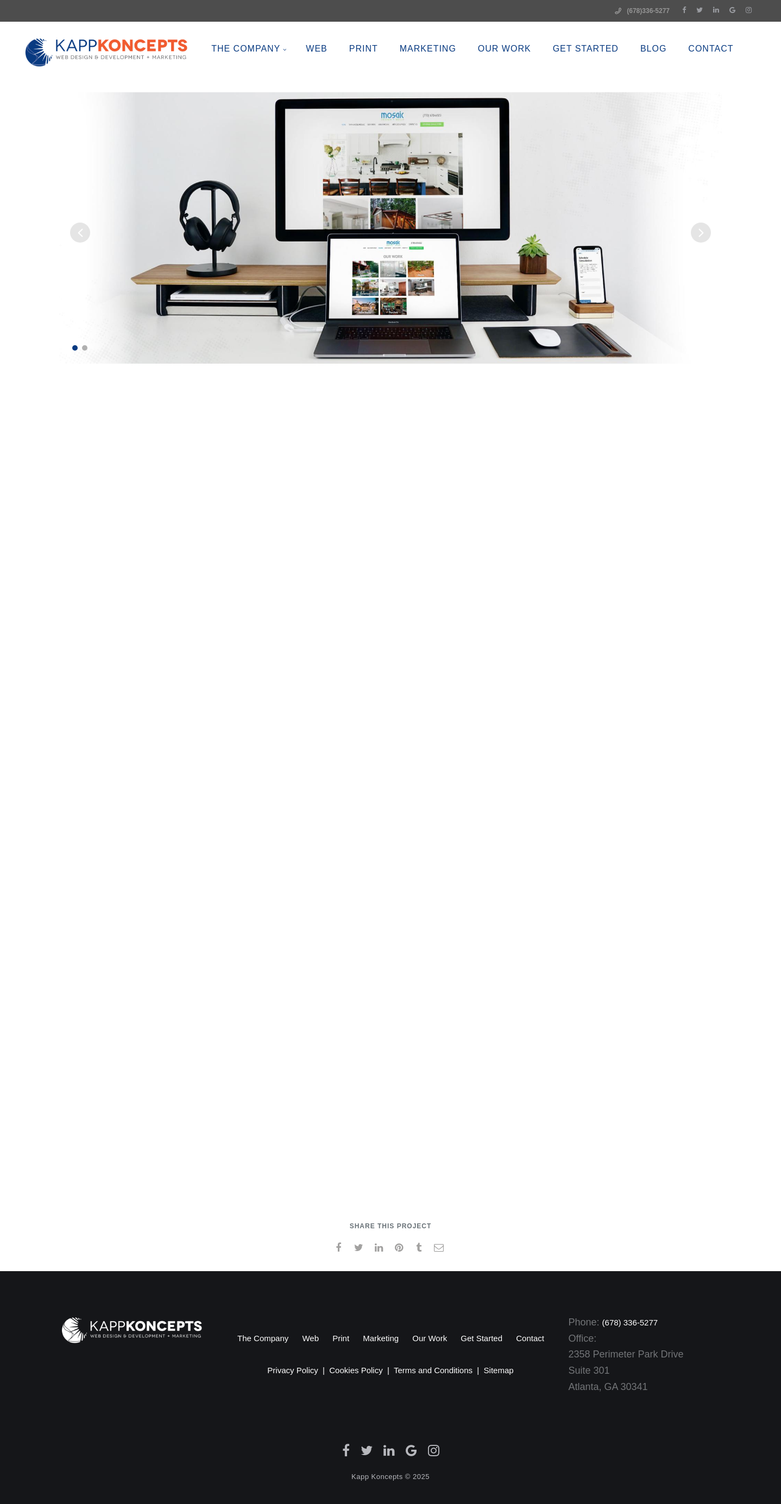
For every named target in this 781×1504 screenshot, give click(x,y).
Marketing (381, 1338)
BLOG (673, 75)
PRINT (383, 75)
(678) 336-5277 (630, 1322)
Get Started (606, 75)
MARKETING (448, 75)
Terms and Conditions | (439, 1370)
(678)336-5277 (648, 11)
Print (340, 1338)
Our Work (429, 1338)
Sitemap (499, 1370)
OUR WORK (524, 75)
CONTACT (731, 75)
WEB (337, 75)
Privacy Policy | (298, 1370)
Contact (530, 1338)
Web (310, 1338)
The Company (266, 75)
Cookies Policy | (361, 1370)
